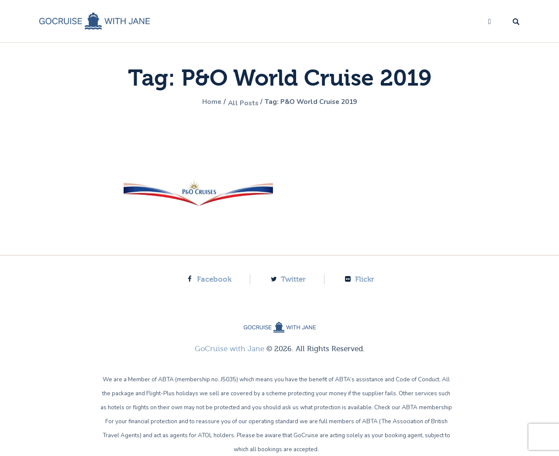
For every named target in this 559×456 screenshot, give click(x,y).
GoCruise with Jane (229, 348)
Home (201, 102)
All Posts (237, 102)
